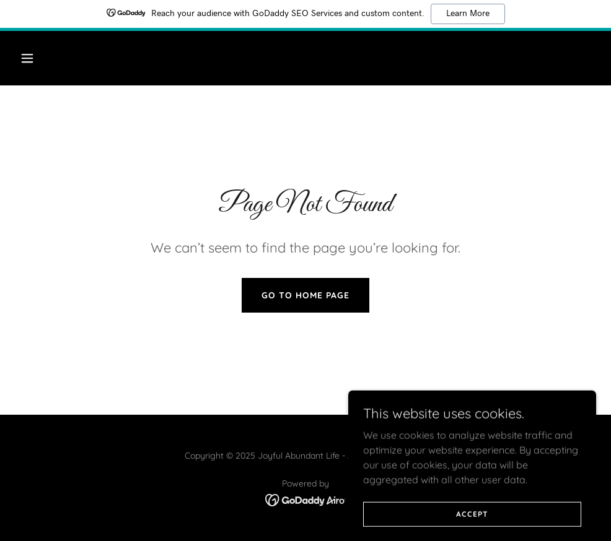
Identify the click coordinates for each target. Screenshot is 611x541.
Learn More (468, 13)
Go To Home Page (305, 295)
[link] (305, 499)
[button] (82, 58)
